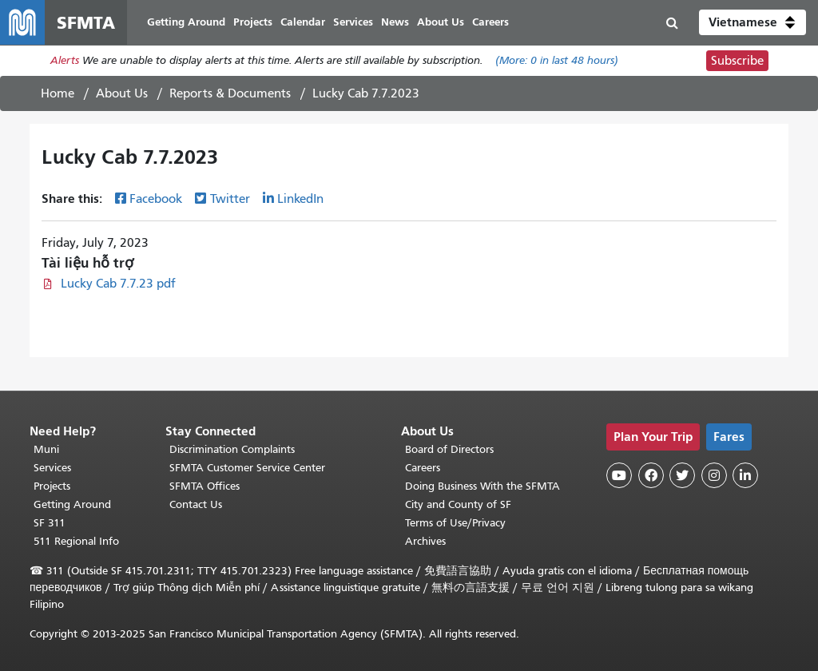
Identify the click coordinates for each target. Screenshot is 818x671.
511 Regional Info (76, 541)
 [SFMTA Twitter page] (682, 475)
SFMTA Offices (204, 486)
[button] (752, 22)
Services (52, 467)
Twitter (230, 199)
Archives (425, 541)
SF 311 (50, 523)
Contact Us (195, 504)
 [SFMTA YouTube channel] (619, 475)
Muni (46, 449)
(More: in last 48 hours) (556, 61)
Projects (52, 486)
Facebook (155, 199)
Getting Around (72, 504)
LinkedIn (300, 199)
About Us (122, 93)
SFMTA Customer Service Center (247, 467)
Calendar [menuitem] (302, 22)
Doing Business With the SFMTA (482, 486)
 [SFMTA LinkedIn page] (745, 475)
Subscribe (737, 61)
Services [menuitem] (353, 22)
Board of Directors (449, 449)
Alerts (64, 61)
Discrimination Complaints (232, 449)
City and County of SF (458, 504)
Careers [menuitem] (490, 22)
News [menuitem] (395, 22)
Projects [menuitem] (252, 22)
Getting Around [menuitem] (186, 22)
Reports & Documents (230, 93)
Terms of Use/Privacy (455, 523)
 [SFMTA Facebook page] (651, 475)
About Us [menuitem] (440, 22)
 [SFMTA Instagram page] (714, 475)
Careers (422, 467)
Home (57, 93)
